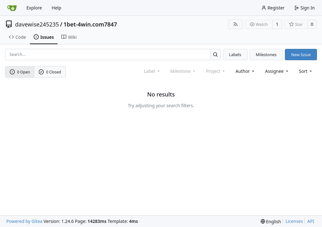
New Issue (301, 54)
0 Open (20, 72)
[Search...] (215, 54)
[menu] (306, 71)
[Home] (12, 8)
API (310, 221)
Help (56, 8)
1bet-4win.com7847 (90, 24)
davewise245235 (37, 24)
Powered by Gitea (24, 221)
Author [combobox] (245, 71)
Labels (235, 54)
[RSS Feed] (235, 24)
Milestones (266, 54)
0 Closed (50, 72)
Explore (34, 8)
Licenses (294, 221)
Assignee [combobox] (277, 71)
